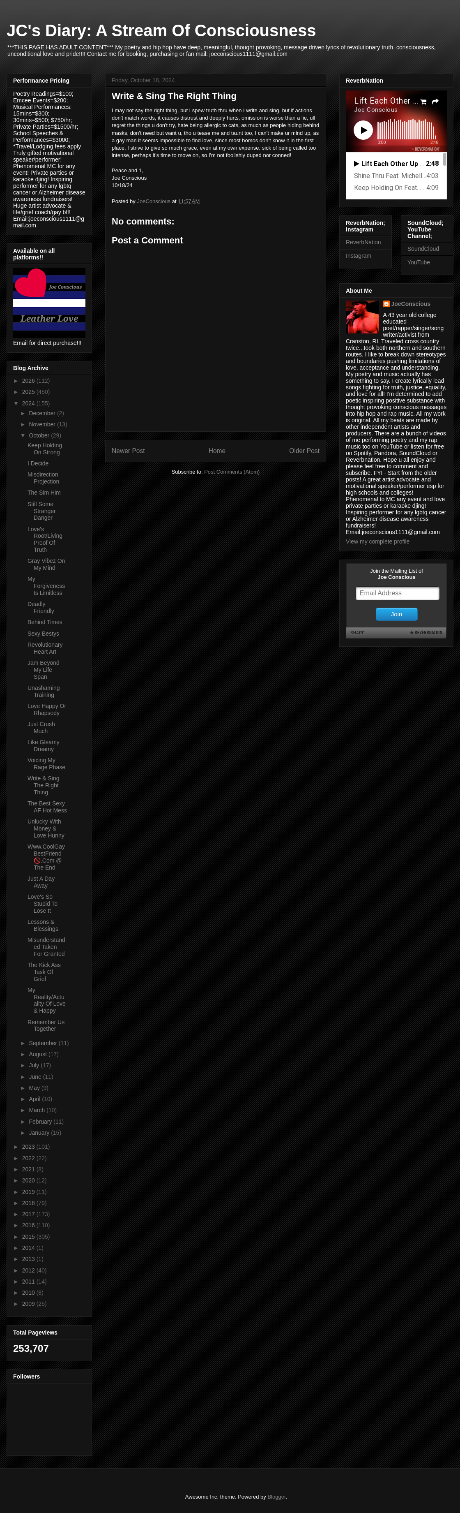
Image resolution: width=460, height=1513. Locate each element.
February (41, 1121)
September (43, 1043)
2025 (29, 392)
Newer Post (128, 450)
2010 (29, 1292)
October (40, 435)
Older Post (304, 450)
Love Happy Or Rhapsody (47, 709)
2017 (29, 1214)
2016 (29, 1225)
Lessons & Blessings (43, 925)
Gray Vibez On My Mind (46, 564)
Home (217, 450)
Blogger (276, 1497)
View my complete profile (377, 541)
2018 (29, 1203)
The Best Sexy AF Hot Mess (47, 807)
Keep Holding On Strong (45, 449)
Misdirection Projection (43, 478)
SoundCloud (423, 248)
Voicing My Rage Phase (46, 763)
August (38, 1054)
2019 (29, 1192)
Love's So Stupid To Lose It (43, 903)
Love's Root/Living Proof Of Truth (45, 539)
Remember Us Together (46, 1025)
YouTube (418, 262)
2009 (29, 1303)
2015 (29, 1236)
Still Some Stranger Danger (42, 511)
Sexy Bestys (43, 633)
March (37, 1110)
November (43, 424)
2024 (29, 403)
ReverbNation (363, 242)
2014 (29, 1248)
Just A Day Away (41, 882)
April (35, 1099)
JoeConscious (411, 304)
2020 (29, 1180)
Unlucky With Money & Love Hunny (46, 828)
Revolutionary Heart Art (45, 648)
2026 (29, 380)
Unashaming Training (44, 691)
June (36, 1076)
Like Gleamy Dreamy (44, 745)
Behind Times (45, 622)
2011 (29, 1281)
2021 (29, 1169)
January (40, 1132)
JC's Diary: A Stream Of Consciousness (161, 30)
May (35, 1088)
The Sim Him (44, 492)
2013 (29, 1259)
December (43, 413)
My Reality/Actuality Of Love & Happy (47, 1000)
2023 (29, 1146)
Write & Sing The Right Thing (44, 785)
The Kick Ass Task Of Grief (44, 972)
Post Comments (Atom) (232, 472)
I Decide (38, 463)
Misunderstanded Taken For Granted (46, 947)
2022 (29, 1158)
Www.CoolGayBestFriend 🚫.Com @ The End (46, 856)
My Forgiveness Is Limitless (46, 586)
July (35, 1065)
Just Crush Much (41, 727)
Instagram (358, 255)
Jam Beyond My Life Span (44, 669)
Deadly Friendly (41, 607)
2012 (29, 1270)
